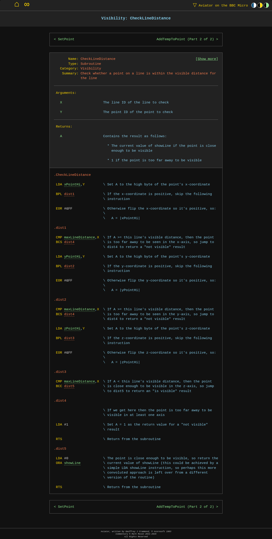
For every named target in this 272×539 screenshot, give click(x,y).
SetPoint (66, 39)
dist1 (69, 194)
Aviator (219, 5)
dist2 (69, 266)
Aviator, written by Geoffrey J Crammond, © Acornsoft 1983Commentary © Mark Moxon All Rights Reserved (136, 534)
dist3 (69, 338)
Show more (207, 59)
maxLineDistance (79, 237)
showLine (72, 463)
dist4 (69, 242)
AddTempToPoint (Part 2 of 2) (185, 39)
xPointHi (72, 184)
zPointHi (72, 328)
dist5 (69, 386)
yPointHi (72, 256)
